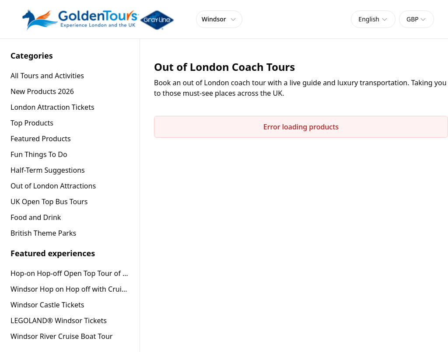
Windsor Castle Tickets (47, 305)
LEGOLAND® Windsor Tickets (58, 320)
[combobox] (373, 19)
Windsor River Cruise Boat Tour (61, 336)
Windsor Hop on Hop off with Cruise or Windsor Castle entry (69, 289)
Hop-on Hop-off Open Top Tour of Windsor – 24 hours (69, 273)
